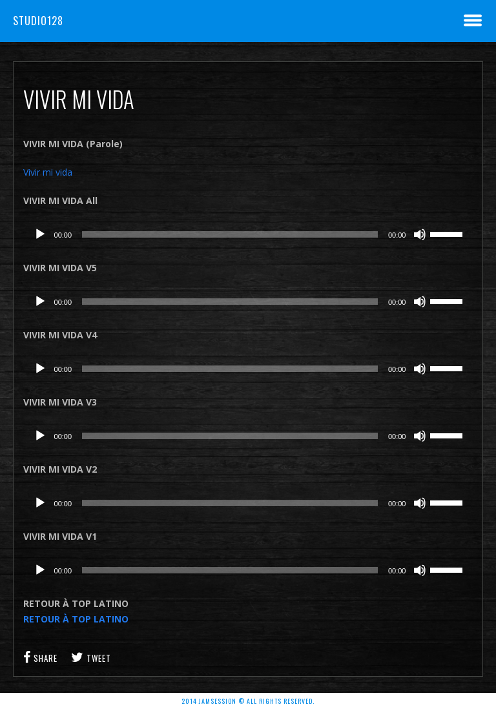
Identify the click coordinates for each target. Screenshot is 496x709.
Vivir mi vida (47, 172)
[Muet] (419, 234)
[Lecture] (40, 234)
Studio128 (38, 20)
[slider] (230, 234)
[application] (248, 234)
